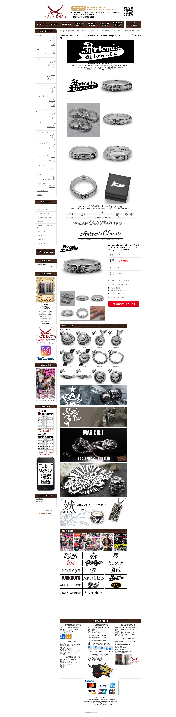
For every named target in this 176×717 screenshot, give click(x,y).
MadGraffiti (68, 346)
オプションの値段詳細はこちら (119, 284)
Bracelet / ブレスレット (44, 217)
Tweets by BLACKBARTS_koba (44, 511)
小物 (54, 178)
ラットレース (41, 73)
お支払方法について (66, 632)
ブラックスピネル (50, 185)
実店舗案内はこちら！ (117, 297)
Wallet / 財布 (41, 239)
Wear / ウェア (41, 231)
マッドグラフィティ (43, 96)
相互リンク (39, 501)
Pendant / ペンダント (43, 209)
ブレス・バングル (50, 54)
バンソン (40, 175)
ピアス (53, 43)
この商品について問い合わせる (120, 291)
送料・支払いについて (94, 632)
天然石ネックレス (42, 183)
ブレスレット (51, 41)
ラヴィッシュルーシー (44, 166)
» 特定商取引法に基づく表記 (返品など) (120, 280)
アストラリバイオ (42, 132)
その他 (53, 45)
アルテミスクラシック (44, 143)
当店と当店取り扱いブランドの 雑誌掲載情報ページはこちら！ (45, 399)
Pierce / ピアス (41, 221)
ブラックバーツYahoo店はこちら (46, 342)
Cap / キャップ (41, 235)
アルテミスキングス (43, 155)
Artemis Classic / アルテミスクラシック (77, 30)
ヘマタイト (52, 187)
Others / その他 (41, 243)
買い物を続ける (115, 288)
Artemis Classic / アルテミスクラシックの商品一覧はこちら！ (100, 238)
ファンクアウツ (42, 122)
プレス (38, 504)
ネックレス (52, 64)
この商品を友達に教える (118, 293)
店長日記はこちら (45, 322)
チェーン (52, 40)
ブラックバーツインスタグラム (46, 361)
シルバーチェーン (42, 191)
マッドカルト (41, 59)
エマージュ (40, 85)
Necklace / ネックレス (43, 213)
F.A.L (39, 35)
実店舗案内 (39, 499)
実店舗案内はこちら (46, 318)
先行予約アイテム (50, 179)
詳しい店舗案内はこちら (122, 653)
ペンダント (52, 38)
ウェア (53, 176)
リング (53, 37)
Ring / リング (41, 205)
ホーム (62, 30)
